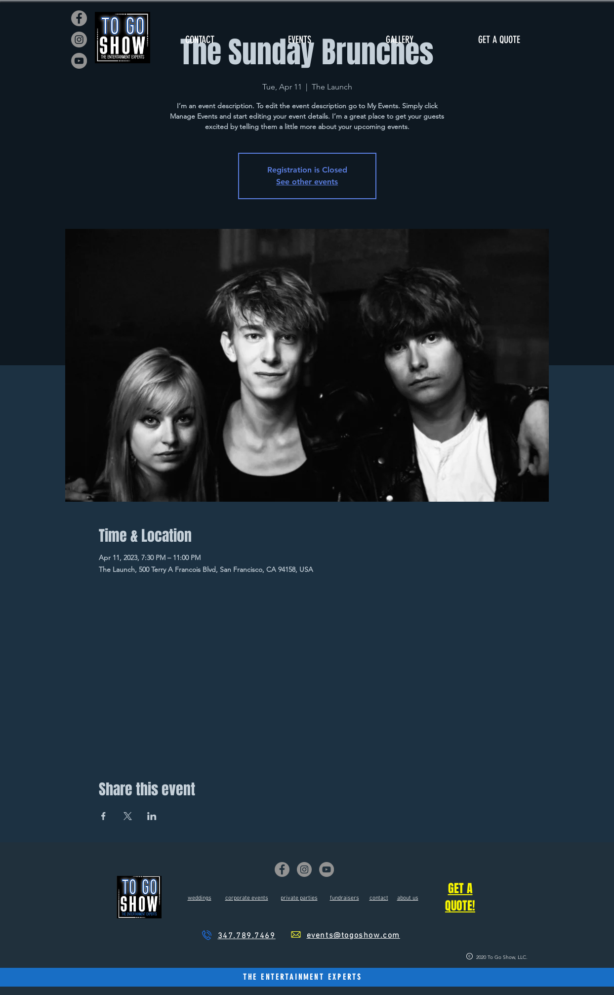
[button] (300, 40)
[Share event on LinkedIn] (152, 816)
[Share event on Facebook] (103, 816)
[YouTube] (79, 61)
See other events (307, 181)
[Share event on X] (127, 816)
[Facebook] (79, 18)
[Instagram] (79, 39)
